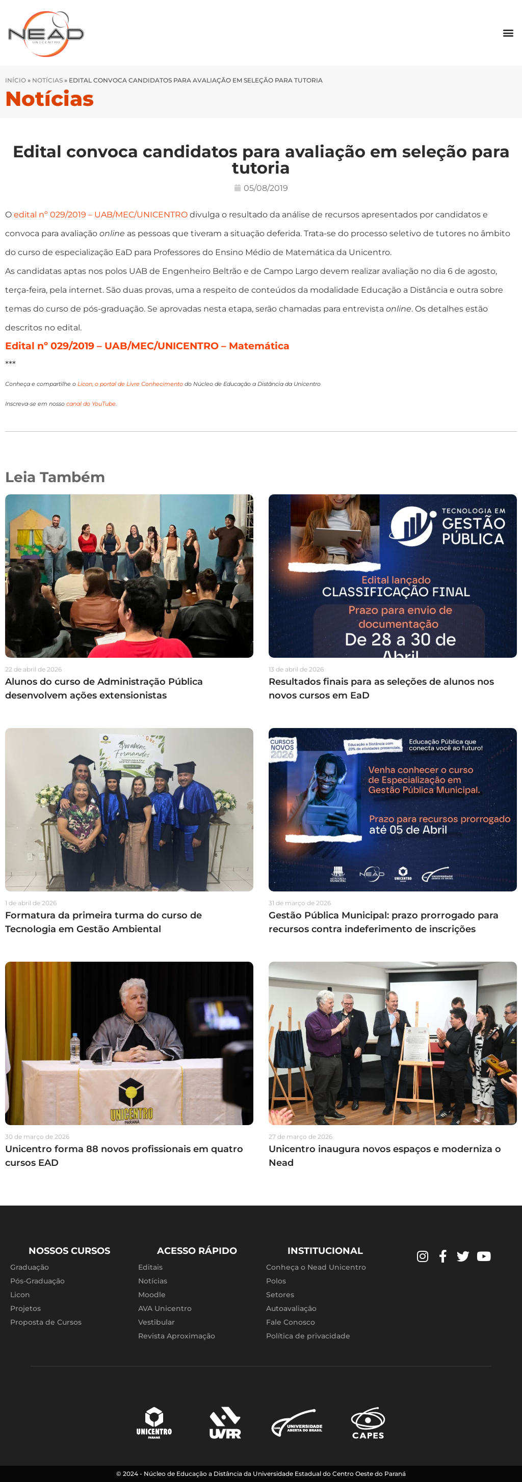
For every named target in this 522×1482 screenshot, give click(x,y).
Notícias (47, 80)
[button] (508, 32)
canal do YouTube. (91, 404)
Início (15, 80)
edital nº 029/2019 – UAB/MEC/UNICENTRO (100, 214)
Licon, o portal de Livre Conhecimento (130, 384)
